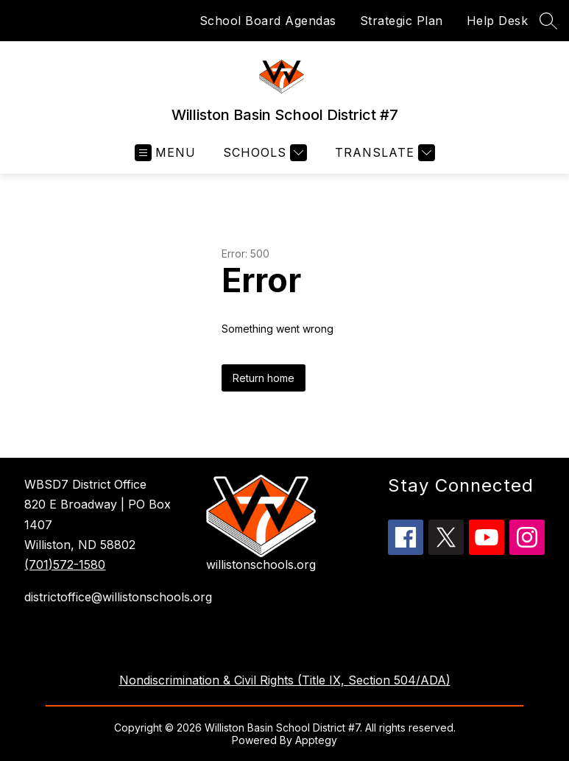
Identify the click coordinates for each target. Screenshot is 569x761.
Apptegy (316, 740)
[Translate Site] (383, 153)
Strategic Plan (401, 20)
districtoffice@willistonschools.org (107, 597)
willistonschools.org (261, 564)
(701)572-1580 (64, 564)
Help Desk (498, 20)
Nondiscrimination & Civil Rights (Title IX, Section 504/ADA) (284, 680)
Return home (263, 378)
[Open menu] (165, 153)
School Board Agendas (267, 20)
